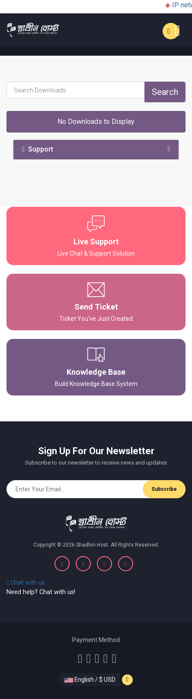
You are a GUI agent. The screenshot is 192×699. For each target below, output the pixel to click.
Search (165, 92)
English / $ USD (89, 679)
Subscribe (164, 489)
